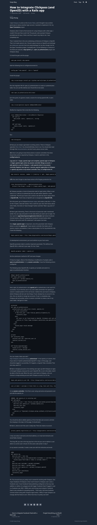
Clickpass (16, 23)
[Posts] (75, 2)
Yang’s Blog (13, 2)
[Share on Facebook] (37, 504)
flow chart (19, 147)
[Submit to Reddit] (34, 504)
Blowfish (85, 521)
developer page (32, 201)
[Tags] (80, 2)
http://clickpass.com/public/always (19, 359)
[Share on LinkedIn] (25, 504)
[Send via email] (40, 504)
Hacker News (32, 23)
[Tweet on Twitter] (28, 504)
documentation (22, 149)
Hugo (81, 521)
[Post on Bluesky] (31, 504)
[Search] (83, 2)
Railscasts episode (18, 45)
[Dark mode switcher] (86, 2)
